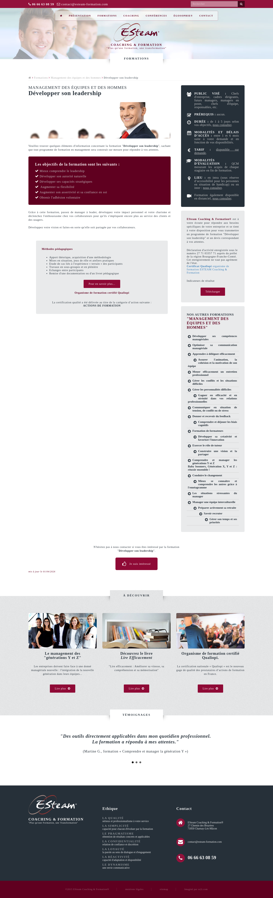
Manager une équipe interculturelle (213, 502)
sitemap (164, 889)
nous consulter (222, 125)
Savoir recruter (213, 513)
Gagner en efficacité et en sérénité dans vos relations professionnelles (212, 398)
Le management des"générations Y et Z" (62, 655)
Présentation (80, 15)
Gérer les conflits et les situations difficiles (214, 382)
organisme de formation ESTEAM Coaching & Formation (208, 269)
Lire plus (62, 688)
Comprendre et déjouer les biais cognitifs (217, 423)
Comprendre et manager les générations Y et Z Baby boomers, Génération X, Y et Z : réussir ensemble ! (212, 464)
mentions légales (134, 889)
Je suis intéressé (136, 564)
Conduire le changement (207, 475)
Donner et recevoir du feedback (211, 416)
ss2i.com (203, 889)
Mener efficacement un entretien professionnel (214, 373)
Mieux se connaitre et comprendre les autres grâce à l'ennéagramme (212, 484)
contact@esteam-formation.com (84, 4)
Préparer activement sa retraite (217, 507)
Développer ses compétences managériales (214, 338)
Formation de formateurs (207, 430)
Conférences (156, 15)
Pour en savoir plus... (102, 283)
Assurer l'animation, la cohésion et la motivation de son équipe (212, 363)
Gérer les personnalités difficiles (211, 389)
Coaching (131, 15)
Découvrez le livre (136, 655)
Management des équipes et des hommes (76, 77)
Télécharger (213, 291)
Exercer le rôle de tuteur (207, 445)
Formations (107, 15)
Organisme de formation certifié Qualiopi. (210, 655)
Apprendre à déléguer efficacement (213, 353)
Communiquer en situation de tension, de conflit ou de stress (214, 409)
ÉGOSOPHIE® (183, 15)
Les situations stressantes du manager (214, 495)
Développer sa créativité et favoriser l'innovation (217, 438)
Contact (206, 15)
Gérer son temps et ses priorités (223, 521)
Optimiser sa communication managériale (214, 346)
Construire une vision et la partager (217, 453)
